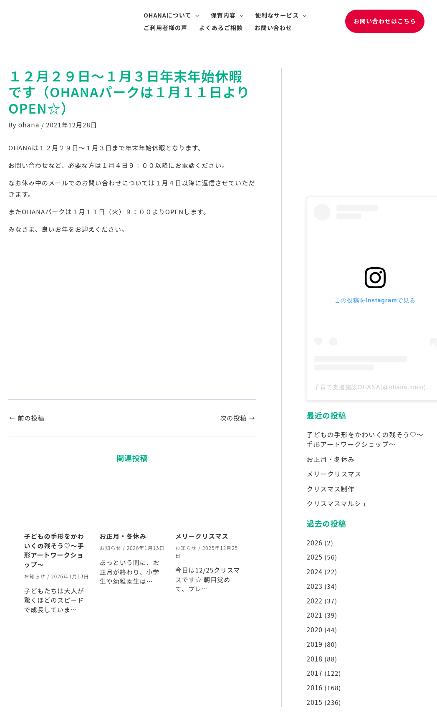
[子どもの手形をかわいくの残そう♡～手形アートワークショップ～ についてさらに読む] (56, 499)
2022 (314, 596)
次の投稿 (237, 417)
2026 (314, 539)
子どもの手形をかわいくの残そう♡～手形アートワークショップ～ (54, 549)
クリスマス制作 (330, 486)
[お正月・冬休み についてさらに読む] (132, 499)
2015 (314, 694)
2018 (314, 652)
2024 (314, 567)
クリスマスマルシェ (336, 501)
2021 (314, 610)
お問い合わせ (273, 27)
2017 (314, 666)
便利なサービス (280, 15)
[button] (384, 21)
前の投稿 (26, 417)
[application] (195, 15)
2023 (314, 582)
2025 (314, 553)
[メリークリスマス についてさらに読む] (207, 499)
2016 (314, 680)
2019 (314, 638)
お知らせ (35, 575)
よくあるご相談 (221, 27)
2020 (314, 624)
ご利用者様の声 (165, 27)
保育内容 (227, 15)
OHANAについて (171, 15)
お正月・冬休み (123, 535)
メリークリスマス (202, 535)
